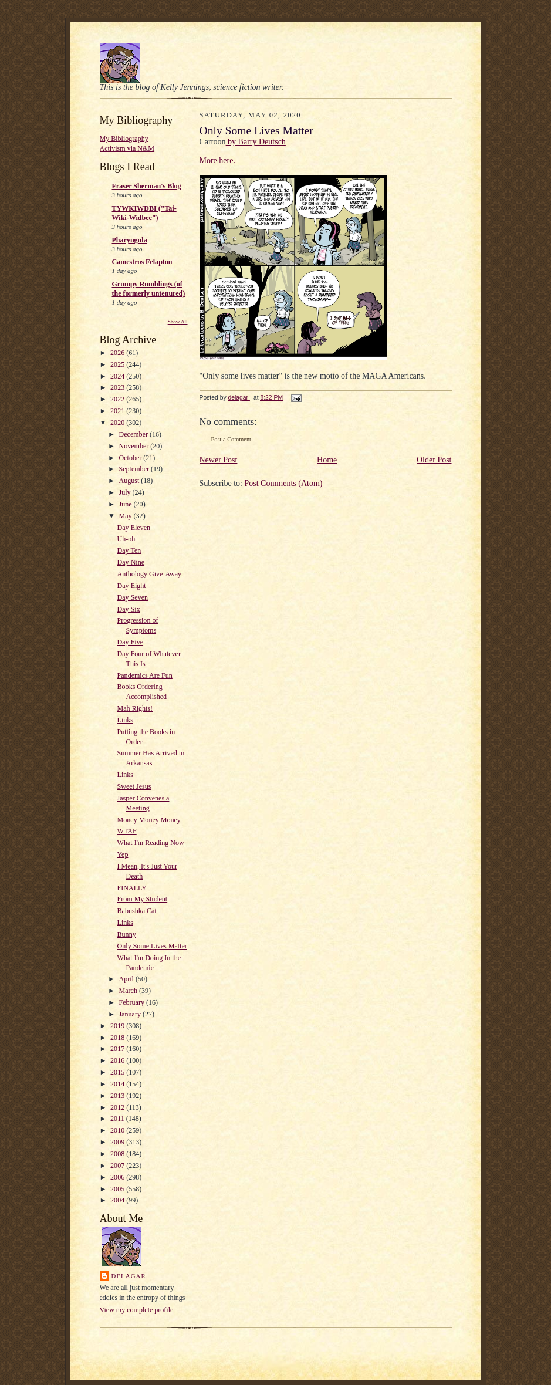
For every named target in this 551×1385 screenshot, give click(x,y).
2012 (118, 1107)
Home (327, 459)
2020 (118, 422)
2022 (118, 399)
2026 (118, 353)
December (134, 434)
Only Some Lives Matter (152, 946)
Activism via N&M (127, 148)
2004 (118, 1200)
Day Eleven (133, 527)
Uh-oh (126, 539)
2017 (118, 1049)
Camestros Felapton (142, 262)
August (130, 481)
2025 (118, 364)
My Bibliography (124, 138)
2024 (118, 376)
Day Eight (131, 586)
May (126, 516)
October (131, 458)
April (127, 979)
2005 (118, 1189)
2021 (118, 411)
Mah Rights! (135, 708)
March (129, 991)
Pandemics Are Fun (145, 675)
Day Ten (129, 550)
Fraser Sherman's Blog (146, 186)
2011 (118, 1118)
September (135, 469)
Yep (123, 854)
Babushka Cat (137, 911)
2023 (118, 387)
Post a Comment (231, 439)
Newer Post (219, 459)
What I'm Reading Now (150, 843)
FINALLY (132, 888)
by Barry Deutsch (256, 141)
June (126, 504)
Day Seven (132, 597)
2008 (118, 1154)
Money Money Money (149, 820)
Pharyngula (129, 240)
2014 (118, 1084)
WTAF (127, 831)
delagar (128, 1275)
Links (125, 720)
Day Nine (130, 562)
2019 (118, 1026)
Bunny (126, 934)
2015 (118, 1072)
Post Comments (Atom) (284, 483)
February (132, 1002)
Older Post (434, 459)
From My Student (142, 899)
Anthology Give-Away (149, 574)
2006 (118, 1177)
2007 (118, 1165)
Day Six (128, 609)
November (135, 446)
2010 (118, 1130)
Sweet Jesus (134, 786)
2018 (118, 1037)
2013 (118, 1096)
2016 (118, 1060)
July (126, 492)
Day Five (130, 642)
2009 (118, 1142)
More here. (217, 160)
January (131, 1014)
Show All (178, 322)
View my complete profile (137, 1310)
